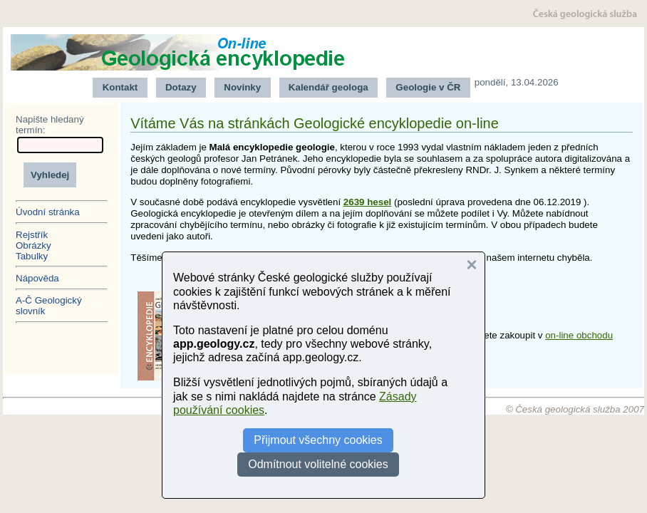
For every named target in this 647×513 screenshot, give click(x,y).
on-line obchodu (579, 335)
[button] (471, 265)
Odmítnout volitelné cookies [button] (318, 464)
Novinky (242, 87)
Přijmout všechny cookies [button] (318, 440)
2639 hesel (367, 202)
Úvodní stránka (48, 212)
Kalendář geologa (328, 87)
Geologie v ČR (427, 87)
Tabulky (32, 256)
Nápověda (37, 278)
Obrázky (33, 245)
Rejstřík (32, 234)
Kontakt (120, 87)
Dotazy (181, 87)
